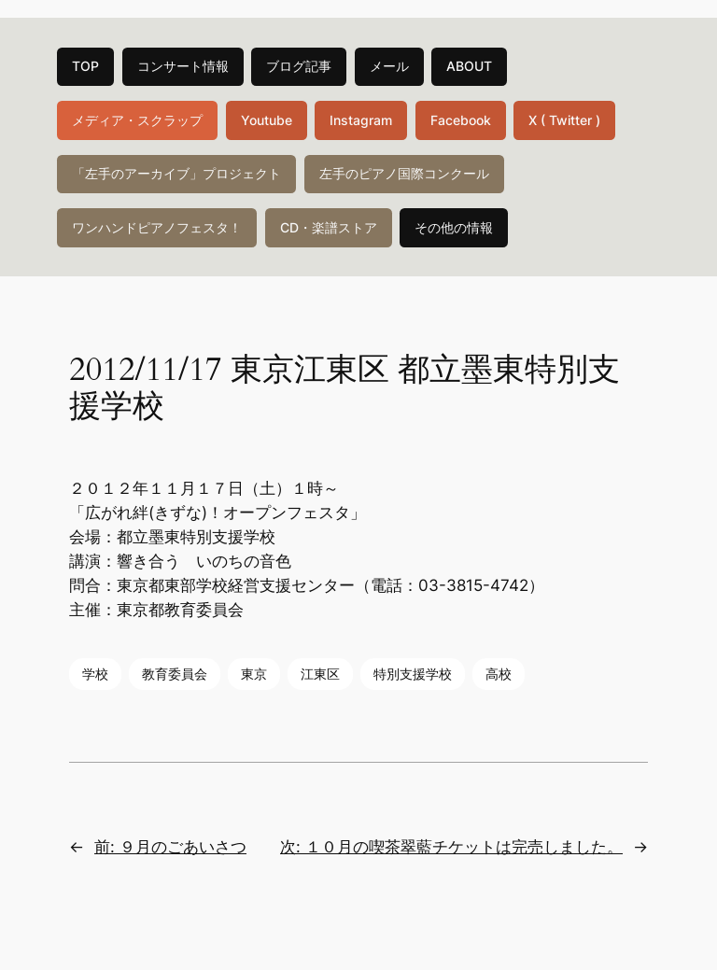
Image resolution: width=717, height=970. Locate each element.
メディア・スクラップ (137, 120)
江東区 (320, 674)
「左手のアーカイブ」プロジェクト (176, 173)
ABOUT (469, 66)
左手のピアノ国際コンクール (404, 173)
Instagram (361, 120)
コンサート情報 (183, 66)
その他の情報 (454, 227)
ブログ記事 (298, 66)
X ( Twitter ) (564, 120)
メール (389, 66)
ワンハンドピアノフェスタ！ (157, 227)
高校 (498, 674)
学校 (95, 674)
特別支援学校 (412, 674)
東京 (254, 674)
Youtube (266, 120)
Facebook (460, 120)
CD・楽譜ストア (328, 227)
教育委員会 (174, 674)
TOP (85, 66)
